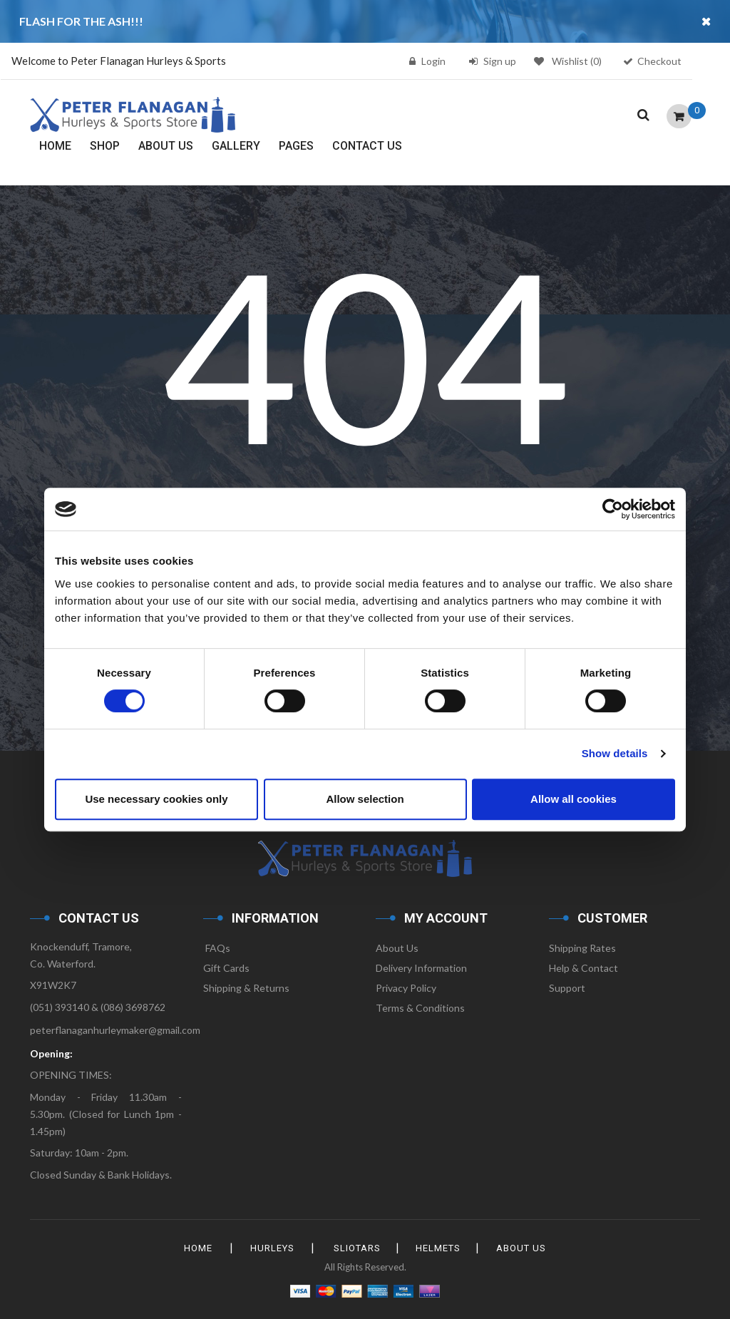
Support (567, 988)
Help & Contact (583, 968)
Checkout (659, 61)
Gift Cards (226, 968)
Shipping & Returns (246, 988)
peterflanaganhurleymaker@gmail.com (115, 1030)
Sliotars (357, 1248)
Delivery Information (421, 968)
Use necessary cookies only (156, 799)
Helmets (440, 1248)
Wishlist (568, 61)
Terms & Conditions (420, 1008)
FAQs (216, 948)
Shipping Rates (582, 948)
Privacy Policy (406, 988)
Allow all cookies (573, 799)
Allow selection (364, 799)
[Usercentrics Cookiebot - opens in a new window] (612, 509)
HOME (194, 1248)
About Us (397, 948)
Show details (615, 753)
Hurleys (270, 1248)
